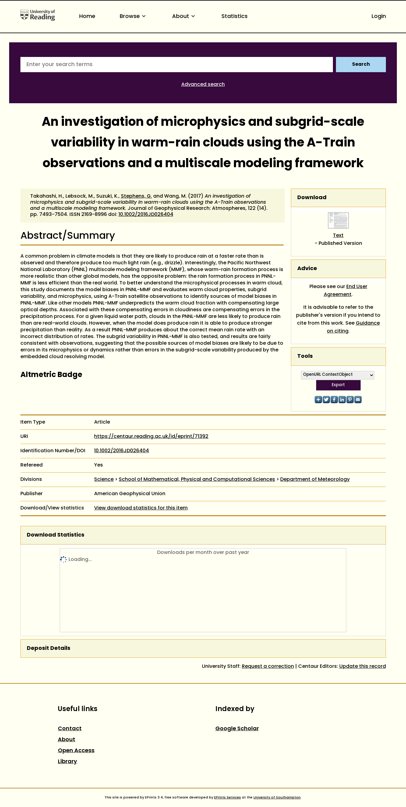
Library (67, 761)
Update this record (362, 667)
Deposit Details (48, 648)
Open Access (76, 751)
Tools (305, 356)
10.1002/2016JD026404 (145, 215)
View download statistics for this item (141, 508)
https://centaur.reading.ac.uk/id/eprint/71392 (151, 437)
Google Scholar (237, 729)
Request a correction (268, 667)
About (184, 16)
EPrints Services (227, 797)
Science (104, 480)
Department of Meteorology (315, 480)
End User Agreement (345, 291)
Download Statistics (55, 535)
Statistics (234, 16)
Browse (134, 16)
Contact (70, 729)
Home (87, 16)
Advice (307, 268)
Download (312, 198)
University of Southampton (277, 797)
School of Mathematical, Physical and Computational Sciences (197, 480)
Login (379, 16)
